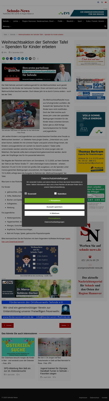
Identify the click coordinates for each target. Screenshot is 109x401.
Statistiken (60, 193)
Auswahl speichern (55, 207)
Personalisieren (54, 218)
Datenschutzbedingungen (54, 222)
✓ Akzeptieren (54, 200)
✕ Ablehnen (54, 213)
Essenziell (30, 193)
